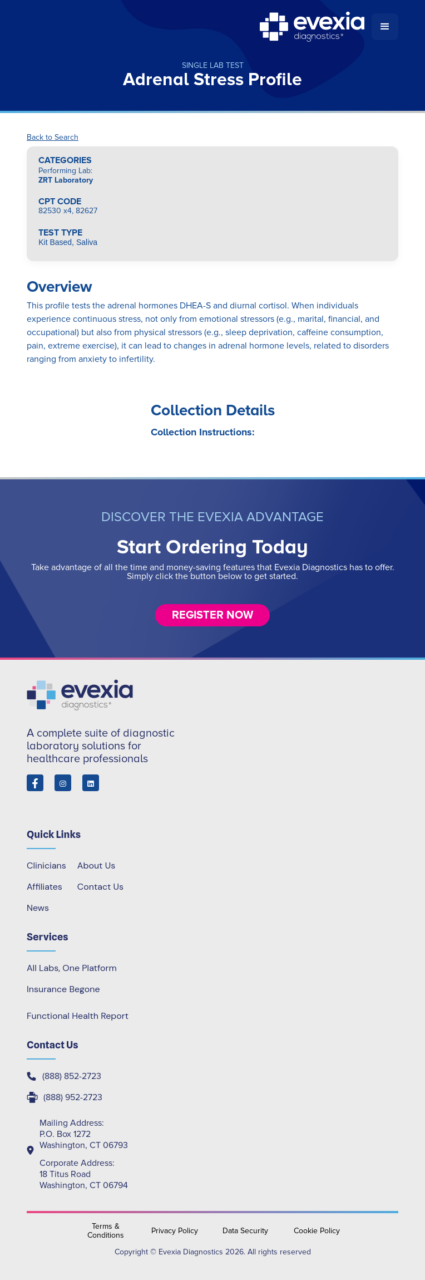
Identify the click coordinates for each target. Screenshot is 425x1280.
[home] (199, 26)
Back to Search (52, 137)
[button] (385, 26)
